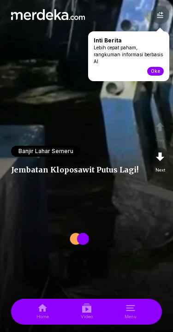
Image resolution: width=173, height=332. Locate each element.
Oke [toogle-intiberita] (155, 71)
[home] (42, 311)
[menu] (131, 311)
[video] (87, 311)
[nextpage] (160, 160)
